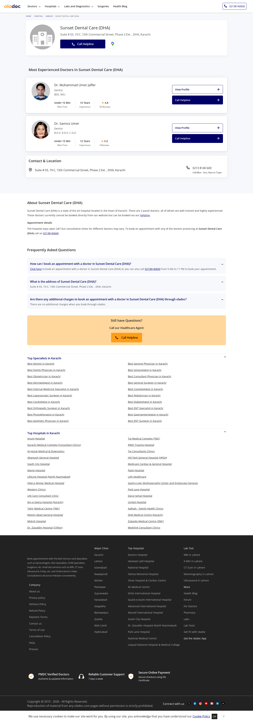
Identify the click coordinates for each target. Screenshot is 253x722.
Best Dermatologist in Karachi (45, 382)
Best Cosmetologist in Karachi (145, 389)
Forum (187, 599)
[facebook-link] (195, 704)
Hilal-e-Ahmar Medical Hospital (45, 483)
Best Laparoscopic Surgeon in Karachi (49, 395)
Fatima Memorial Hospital (143, 574)
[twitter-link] (189, 704)
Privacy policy (37, 597)
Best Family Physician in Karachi (46, 370)
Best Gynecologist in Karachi (144, 370)
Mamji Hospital (36, 470)
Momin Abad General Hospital (45, 515)
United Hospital (137, 502)
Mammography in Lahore (199, 574)
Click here (36, 269)
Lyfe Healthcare (137, 476)
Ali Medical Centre (139, 587)
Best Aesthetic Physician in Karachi (48, 421)
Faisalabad (100, 599)
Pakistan (38, 16)
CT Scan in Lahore (194, 567)
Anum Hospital (36, 438)
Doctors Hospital (137, 554)
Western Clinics (36, 489)
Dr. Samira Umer (66, 124)
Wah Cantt (100, 625)
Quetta (98, 619)
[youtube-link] (206, 704)
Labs (186, 619)
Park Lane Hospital (139, 489)
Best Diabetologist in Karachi (145, 401)
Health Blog (190, 593)
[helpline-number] (237, 6)
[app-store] (200, 648)
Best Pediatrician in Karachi (144, 395)
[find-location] (112, 43)
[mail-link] (212, 704)
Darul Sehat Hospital (140, 495)
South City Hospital (38, 464)
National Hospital (138, 567)
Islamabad (100, 567)
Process (33, 649)
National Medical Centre (142, 638)
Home (28, 16)
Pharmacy (189, 612)
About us (34, 591)
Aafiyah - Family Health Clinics (145, 508)
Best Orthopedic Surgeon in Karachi (48, 408)
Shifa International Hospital (144, 593)
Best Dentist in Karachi (40, 363)
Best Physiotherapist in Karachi (45, 414)
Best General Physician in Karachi (148, 363)
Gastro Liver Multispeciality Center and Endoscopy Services (163, 483)
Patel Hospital (136, 470)
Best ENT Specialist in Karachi (145, 408)
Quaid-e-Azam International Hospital (149, 599)
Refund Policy (37, 610)
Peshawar (100, 587)
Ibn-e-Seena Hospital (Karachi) (45, 502)
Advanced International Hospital (147, 606)
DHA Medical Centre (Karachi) (145, 515)
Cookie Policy (201, 716)
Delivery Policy (37, 604)
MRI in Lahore (192, 554)
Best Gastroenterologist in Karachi (148, 414)
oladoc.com (82, 706)
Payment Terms (38, 617)
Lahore (98, 561)
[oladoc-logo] (12, 6)
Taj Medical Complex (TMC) (144, 438)
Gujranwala (101, 593)
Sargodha (100, 606)
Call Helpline (126, 338)
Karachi (49, 16)
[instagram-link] (200, 704)
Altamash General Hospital (43, 457)
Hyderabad (100, 631)
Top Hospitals (136, 548)
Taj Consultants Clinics (141, 451)
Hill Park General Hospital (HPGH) (147, 457)
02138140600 (51, 233)
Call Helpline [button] (83, 44)
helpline (145, 215)
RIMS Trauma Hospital (141, 445)
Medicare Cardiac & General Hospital (150, 464)
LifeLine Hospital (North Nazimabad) (48, 476)
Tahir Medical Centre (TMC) (43, 508)
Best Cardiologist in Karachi (43, 401)
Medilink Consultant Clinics (144, 527)
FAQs (32, 642)
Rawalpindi (101, 574)
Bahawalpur (101, 612)
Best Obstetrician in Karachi (44, 376)
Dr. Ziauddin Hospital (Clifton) (45, 527)
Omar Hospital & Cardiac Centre (147, 580)
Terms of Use (37, 630)
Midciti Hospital (36, 521)
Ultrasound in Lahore (196, 580)
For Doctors (190, 606)
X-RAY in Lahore (193, 561)
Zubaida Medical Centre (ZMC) (146, 521)
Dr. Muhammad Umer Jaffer (75, 85)
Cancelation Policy (40, 636)
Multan (98, 580)
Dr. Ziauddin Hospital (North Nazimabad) (152, 625)
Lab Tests (189, 625)
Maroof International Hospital (145, 612)
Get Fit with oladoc (195, 631)
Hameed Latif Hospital (141, 561)
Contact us (35, 623)
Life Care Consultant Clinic (43, 495)
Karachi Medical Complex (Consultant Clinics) (54, 445)
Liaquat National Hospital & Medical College (154, 644)
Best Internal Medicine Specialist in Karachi (53, 389)
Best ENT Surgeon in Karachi (145, 421)
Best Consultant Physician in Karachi (149, 376)
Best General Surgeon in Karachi (147, 382)
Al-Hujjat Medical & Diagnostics (45, 451)
